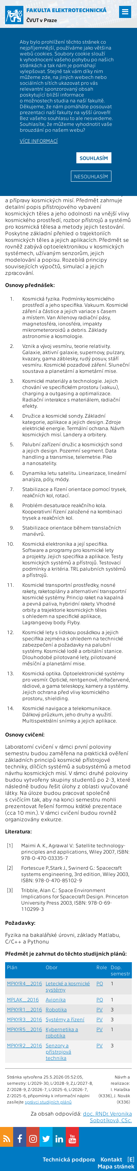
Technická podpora (69, 1159)
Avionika (56, 999)
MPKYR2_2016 (24, 1045)
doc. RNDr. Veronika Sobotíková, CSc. (107, 1116)
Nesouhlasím (91, 176)
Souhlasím (94, 158)
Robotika (56, 1009)
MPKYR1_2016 (24, 1009)
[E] (131, 1159)
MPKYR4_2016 (24, 983)
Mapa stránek (116, 1166)
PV (99, 1009)
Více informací (39, 140)
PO (99, 983)
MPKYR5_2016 (24, 1029)
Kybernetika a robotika (62, 1032)
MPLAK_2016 (23, 999)
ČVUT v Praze (41, 20)
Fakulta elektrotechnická (66, 10)
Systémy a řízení (65, 1019)
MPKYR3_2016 (24, 1019)
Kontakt (111, 1159)
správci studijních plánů (48, 1101)
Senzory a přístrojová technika (58, 1051)
